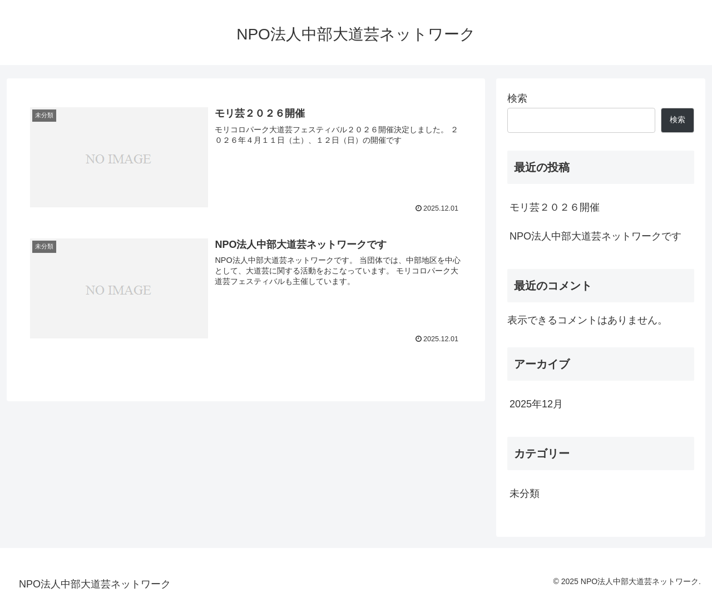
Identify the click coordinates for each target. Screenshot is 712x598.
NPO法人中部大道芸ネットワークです (595, 236)
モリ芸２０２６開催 (555, 207)
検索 (517, 98)
